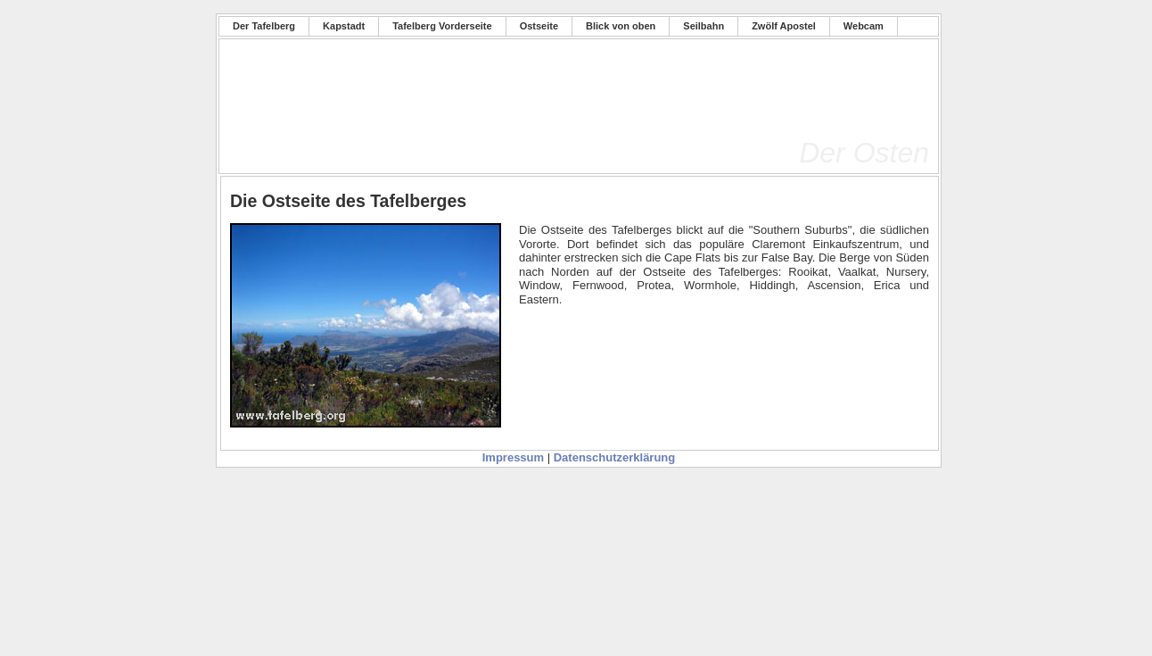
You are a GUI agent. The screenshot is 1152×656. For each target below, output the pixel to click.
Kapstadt (344, 26)
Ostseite (539, 26)
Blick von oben (620, 26)
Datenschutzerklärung (615, 457)
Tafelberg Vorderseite (441, 26)
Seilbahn (703, 26)
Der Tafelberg (264, 26)
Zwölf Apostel (784, 26)
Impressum (513, 457)
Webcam (863, 26)
